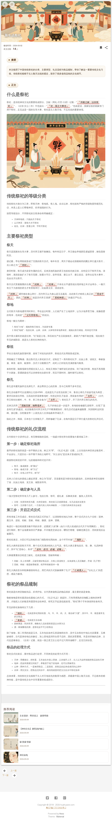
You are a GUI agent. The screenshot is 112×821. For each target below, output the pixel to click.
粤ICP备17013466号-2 (56, 808)
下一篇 (9, 775)
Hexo (61, 814)
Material (60, 816)
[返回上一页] (5, 4)
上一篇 (9, 770)
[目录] (12, 4)
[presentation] (4, 770)
